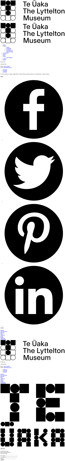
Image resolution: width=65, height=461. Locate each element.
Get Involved (5, 52)
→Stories (7, 47)
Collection (3, 334)
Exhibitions (3, 338)
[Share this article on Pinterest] (33, 263)
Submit (2, 459)
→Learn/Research (9, 50)
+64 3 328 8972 (7, 66)
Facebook (5, 70)
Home (4, 44)
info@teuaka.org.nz (7, 67)
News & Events (4, 331)
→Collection (8, 49)
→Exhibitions (8, 48)
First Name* (3, 455)
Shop (4, 55)
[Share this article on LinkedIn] (33, 325)
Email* (2, 458)
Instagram (5, 69)
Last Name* (3, 457)
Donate (4, 54)
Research (2, 332)
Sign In (4, 59)
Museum (2, 330)
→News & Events (9, 51)
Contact (4, 58)
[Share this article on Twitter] (33, 201)
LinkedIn (5, 71)
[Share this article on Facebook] (33, 139)
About (4, 56)
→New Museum (9, 57)
